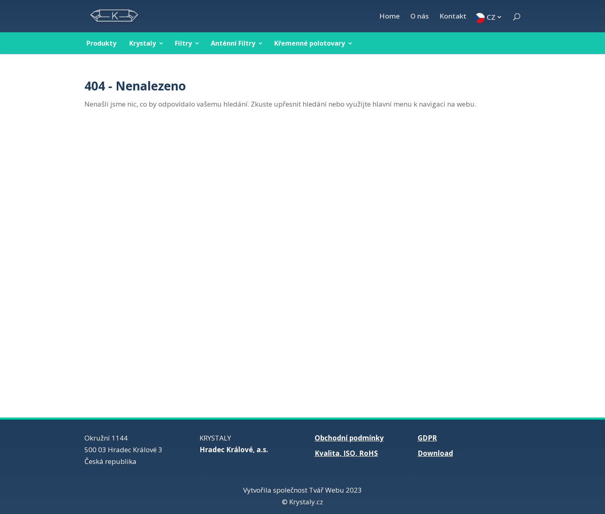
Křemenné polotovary (309, 43)
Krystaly (142, 43)
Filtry (183, 43)
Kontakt (452, 17)
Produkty (101, 43)
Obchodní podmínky (349, 438)
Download (435, 453)
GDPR (427, 438)
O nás (419, 17)
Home (389, 17)
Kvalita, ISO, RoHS (346, 453)
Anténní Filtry (233, 43)
